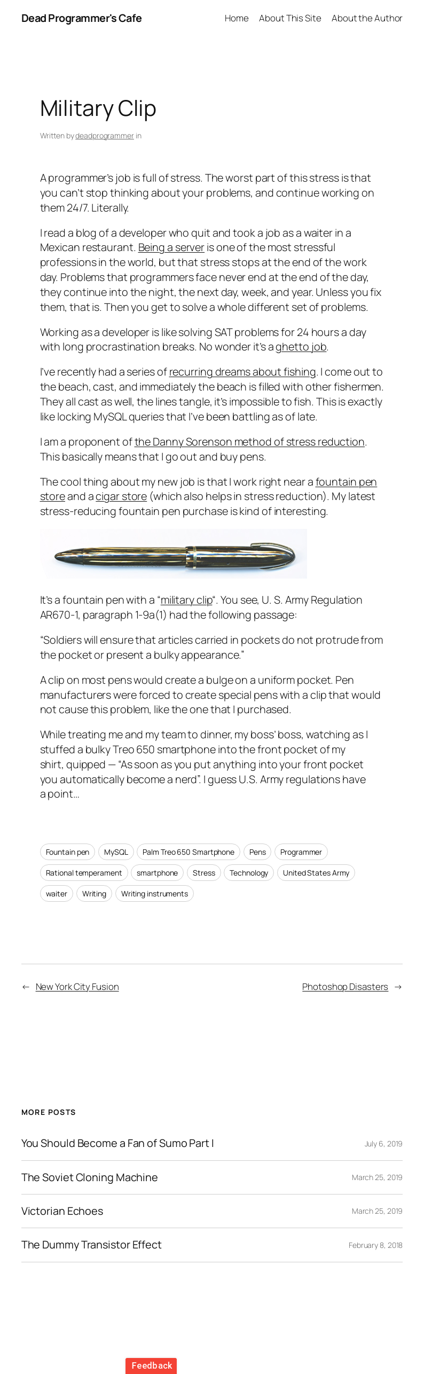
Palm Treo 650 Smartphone (188, 852)
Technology (249, 873)
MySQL (116, 852)
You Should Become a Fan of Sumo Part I (117, 1143)
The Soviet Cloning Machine (89, 1177)
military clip (187, 599)
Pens (257, 852)
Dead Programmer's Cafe (81, 18)
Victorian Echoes (62, 1211)
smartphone (157, 873)
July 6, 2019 (384, 1143)
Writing (94, 893)
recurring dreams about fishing (242, 371)
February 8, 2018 (376, 1245)
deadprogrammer (104, 135)
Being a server (171, 247)
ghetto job (301, 346)
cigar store (121, 496)
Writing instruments (154, 893)
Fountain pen (68, 852)
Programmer (301, 852)
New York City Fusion (77, 986)
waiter (56, 893)
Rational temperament (84, 873)
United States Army (316, 873)
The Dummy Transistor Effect (91, 1245)
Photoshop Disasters (345, 986)
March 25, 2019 (377, 1177)
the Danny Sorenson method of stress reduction (250, 441)
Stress (204, 873)
